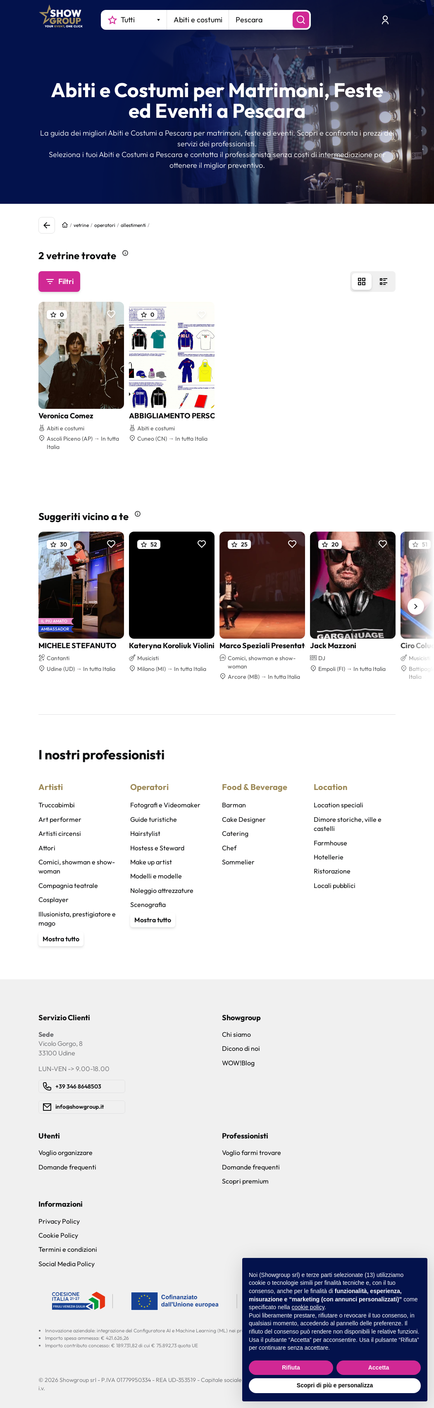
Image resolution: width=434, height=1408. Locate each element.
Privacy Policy (59, 1221)
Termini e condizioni (67, 1249)
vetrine (81, 225)
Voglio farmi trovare (251, 1152)
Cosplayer (53, 899)
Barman (234, 805)
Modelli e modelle (156, 876)
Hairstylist (145, 833)
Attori (46, 848)
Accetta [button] (378, 1367)
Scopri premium (245, 1181)
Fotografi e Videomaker (165, 805)
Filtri (59, 281)
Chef (229, 848)
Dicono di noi (241, 1048)
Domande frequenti (67, 1167)
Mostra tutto (61, 939)
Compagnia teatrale (68, 885)
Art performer (59, 819)
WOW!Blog (238, 1063)
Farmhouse (330, 843)
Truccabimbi (56, 805)
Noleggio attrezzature (161, 890)
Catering (235, 833)
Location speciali (338, 805)
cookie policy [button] (308, 1307)
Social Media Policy (66, 1264)
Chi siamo (236, 1034)
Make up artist (151, 862)
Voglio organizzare (65, 1152)
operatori (104, 225)
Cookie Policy (58, 1235)
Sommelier (238, 862)
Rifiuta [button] (291, 1367)
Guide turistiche (153, 819)
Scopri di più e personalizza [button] (335, 1385)
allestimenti (133, 225)
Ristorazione (332, 871)
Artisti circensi (59, 833)
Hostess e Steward (157, 848)
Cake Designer (244, 819)
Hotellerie (328, 857)
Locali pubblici (334, 885)
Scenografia (148, 904)
